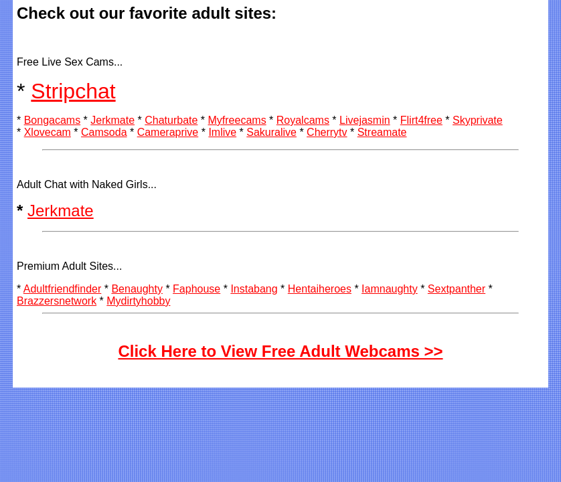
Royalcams (302, 120)
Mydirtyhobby (138, 301)
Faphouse (196, 289)
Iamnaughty (390, 289)
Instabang (253, 289)
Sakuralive (271, 132)
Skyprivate (478, 120)
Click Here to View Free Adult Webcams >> (280, 351)
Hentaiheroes (319, 289)
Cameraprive (168, 132)
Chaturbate (171, 120)
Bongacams (52, 120)
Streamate (382, 132)
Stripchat (73, 91)
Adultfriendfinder (62, 289)
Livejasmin (364, 120)
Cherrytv (327, 132)
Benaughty (137, 289)
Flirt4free (421, 120)
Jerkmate (112, 120)
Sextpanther (456, 289)
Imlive (222, 132)
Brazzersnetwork (56, 301)
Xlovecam (47, 132)
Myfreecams (237, 120)
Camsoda (104, 132)
